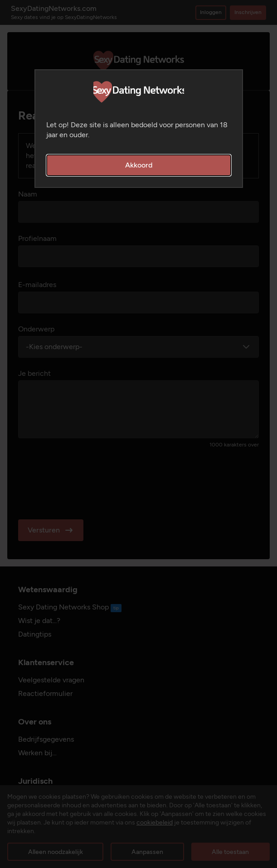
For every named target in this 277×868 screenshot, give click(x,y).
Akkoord (138, 165)
